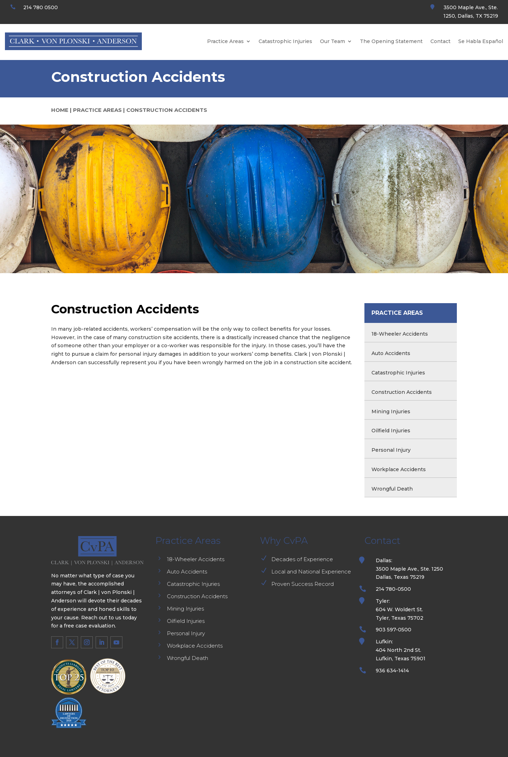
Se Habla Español (480, 41)
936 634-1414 (392, 670)
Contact (440, 41)
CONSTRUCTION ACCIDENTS (166, 110)
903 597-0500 (393, 629)
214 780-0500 (393, 589)
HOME (59, 110)
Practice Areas (225, 41)
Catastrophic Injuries (285, 41)
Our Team (332, 41)
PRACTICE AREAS (97, 110)
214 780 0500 (40, 7)
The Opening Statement (391, 41)
